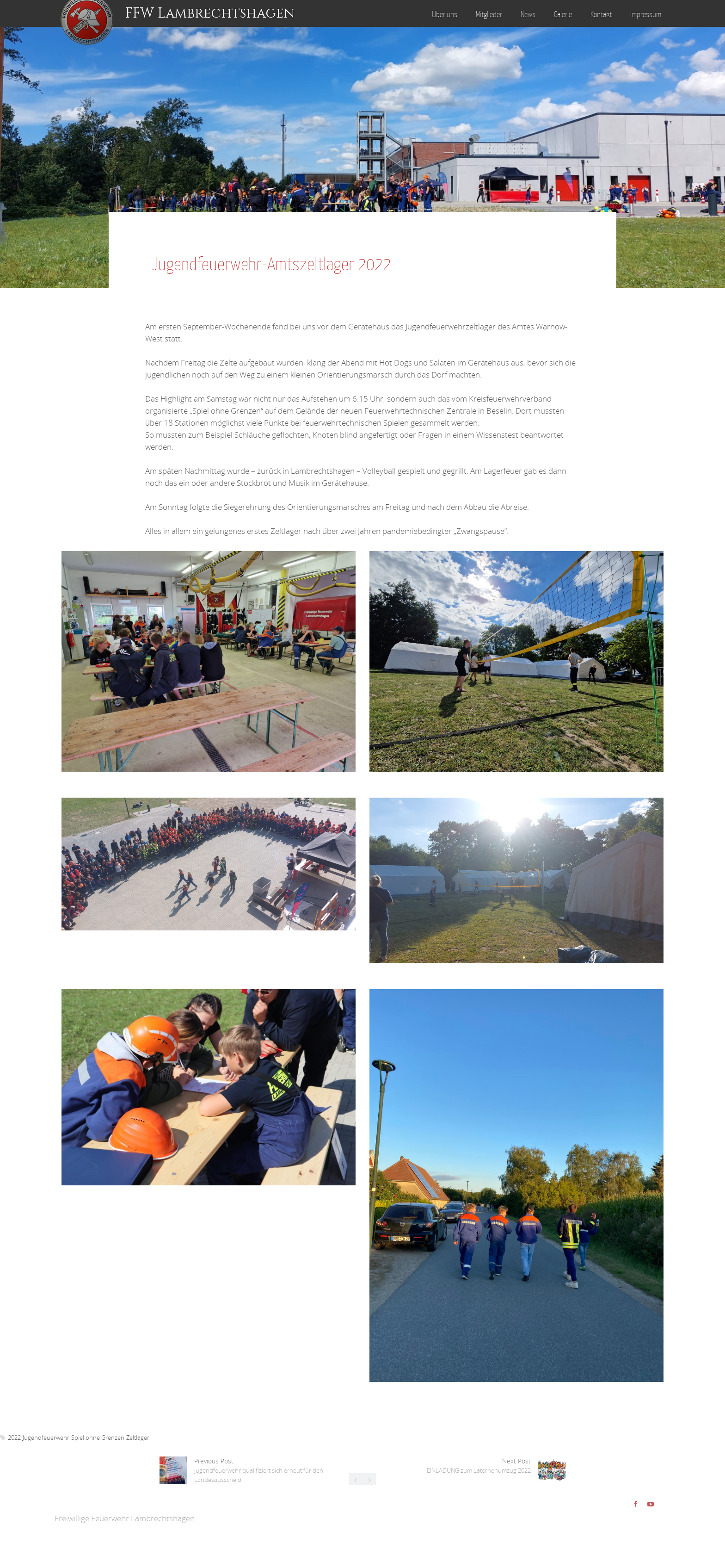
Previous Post (258, 1470)
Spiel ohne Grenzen (97, 1437)
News (528, 14)
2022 (14, 1437)
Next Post (479, 1465)
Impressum (645, 14)
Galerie (563, 14)
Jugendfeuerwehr (46, 1437)
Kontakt (601, 14)
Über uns (444, 14)
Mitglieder (489, 14)
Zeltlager (137, 1437)
